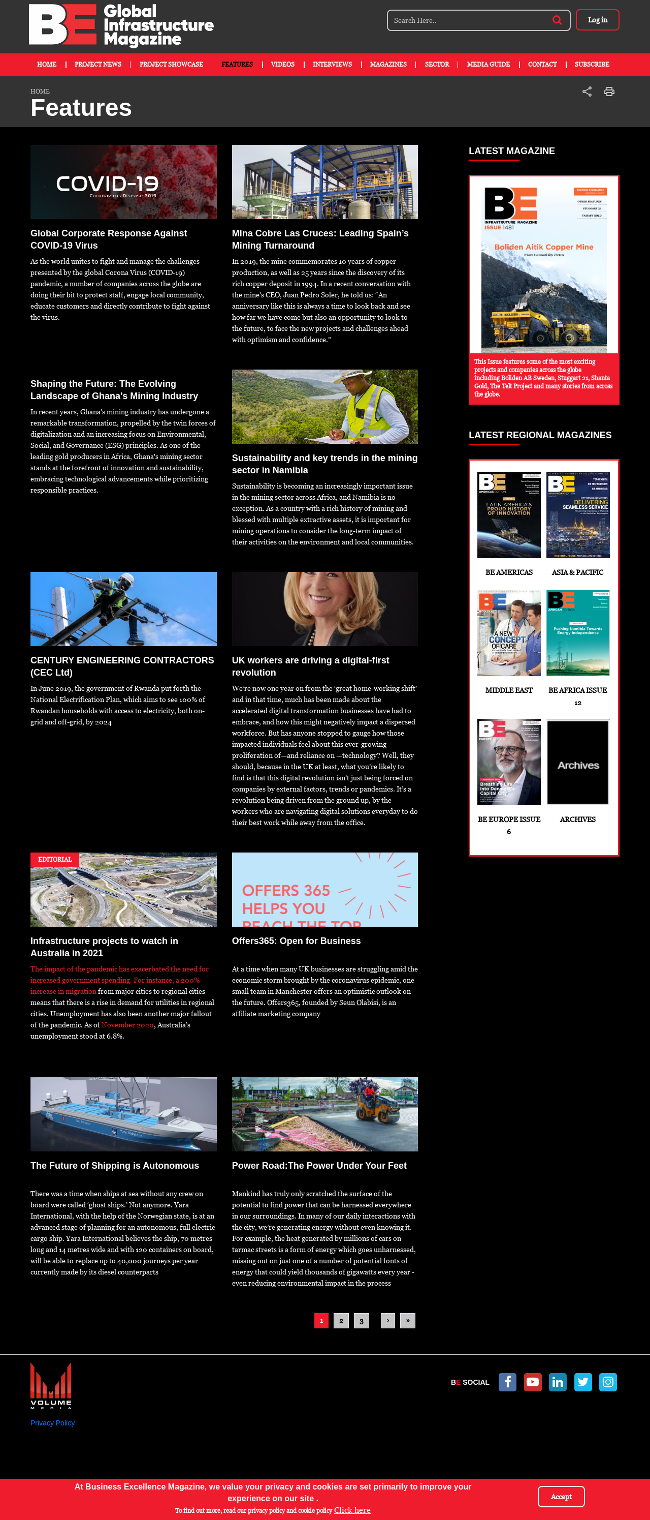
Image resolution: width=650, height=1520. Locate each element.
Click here (352, 1510)
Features (237, 64)
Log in (596, 20)
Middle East (508, 642)
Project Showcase (171, 64)
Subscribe (592, 64)
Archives (577, 771)
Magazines (388, 64)
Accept (561, 1497)
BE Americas (508, 524)
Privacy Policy (52, 1423)
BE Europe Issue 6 (508, 777)
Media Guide (488, 64)
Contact (542, 64)
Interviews (332, 64)
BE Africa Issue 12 (577, 648)
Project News (98, 64)
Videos (283, 64)
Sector (437, 64)
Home (46, 64)
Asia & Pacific (577, 524)
